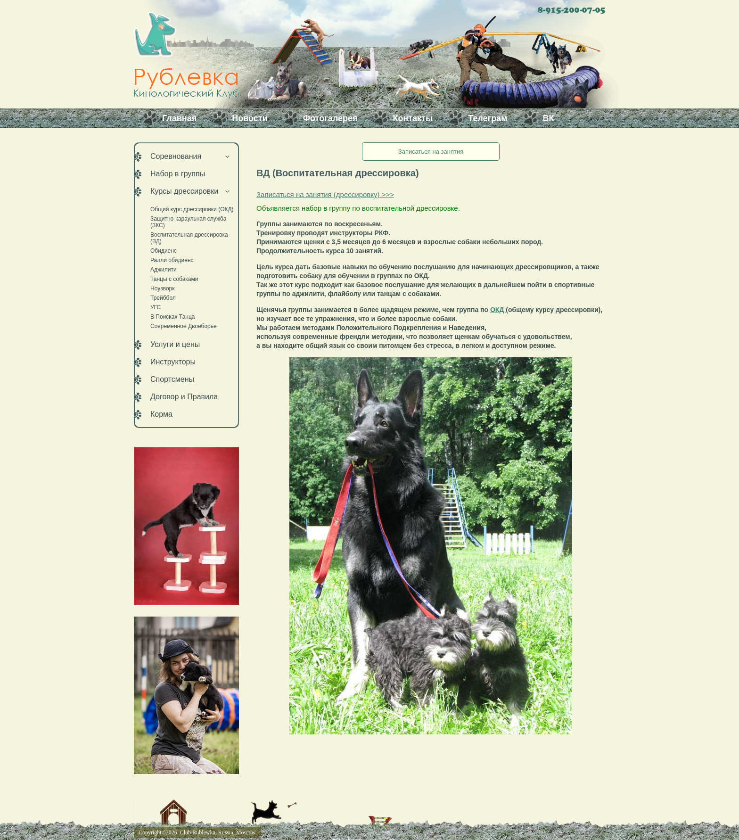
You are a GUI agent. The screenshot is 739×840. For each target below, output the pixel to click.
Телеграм (487, 118)
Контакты (413, 118)
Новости (249, 118)
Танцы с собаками (174, 279)
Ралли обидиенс (172, 260)
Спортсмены (172, 379)
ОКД (498, 309)
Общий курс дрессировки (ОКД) (192, 209)
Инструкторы (173, 362)
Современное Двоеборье (183, 326)
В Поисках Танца (172, 316)
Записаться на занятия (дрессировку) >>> (325, 194)
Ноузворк (162, 288)
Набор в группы (177, 174)
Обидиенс (163, 250)
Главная (179, 118)
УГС (155, 307)
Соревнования (175, 156)
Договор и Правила (184, 397)
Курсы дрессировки (184, 191)
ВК (548, 118)
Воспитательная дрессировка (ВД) (189, 238)
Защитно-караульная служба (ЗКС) (188, 222)
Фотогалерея (330, 118)
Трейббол (163, 298)
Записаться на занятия (430, 151)
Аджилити (163, 269)
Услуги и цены (175, 344)
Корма (161, 414)
